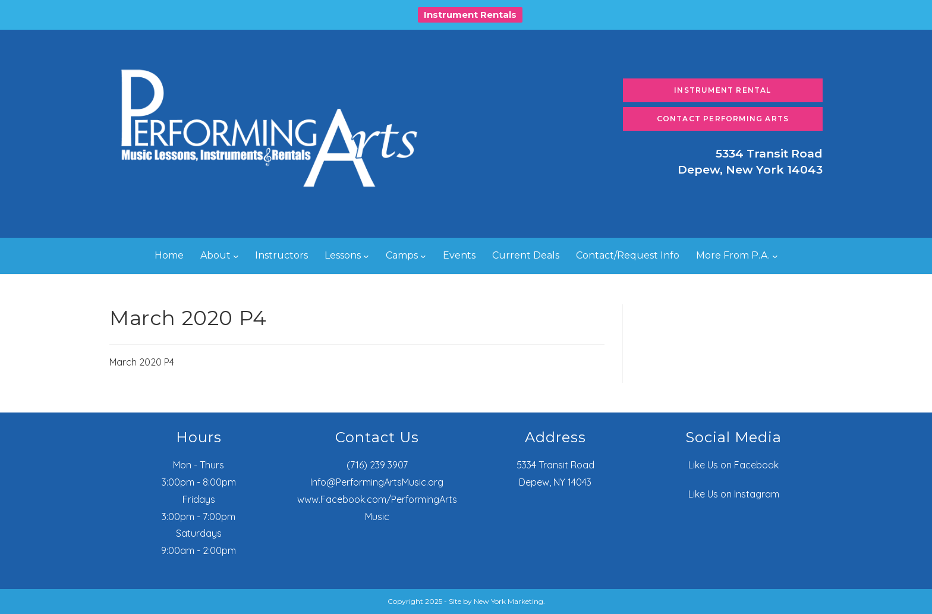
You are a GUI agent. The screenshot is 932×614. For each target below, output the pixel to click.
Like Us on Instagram (733, 494)
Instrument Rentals (470, 14)
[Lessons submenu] (366, 256)
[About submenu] (236, 256)
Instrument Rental (722, 90)
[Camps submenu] (423, 256)
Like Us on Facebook (733, 465)
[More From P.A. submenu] (775, 256)
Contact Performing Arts (723, 118)
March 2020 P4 (141, 362)
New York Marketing (508, 601)
